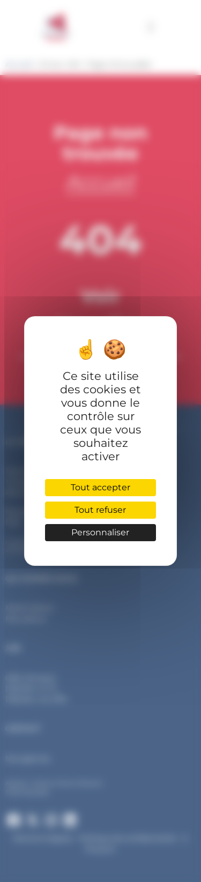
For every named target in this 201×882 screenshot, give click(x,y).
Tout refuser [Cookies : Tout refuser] (100, 510)
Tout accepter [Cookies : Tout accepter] (100, 487)
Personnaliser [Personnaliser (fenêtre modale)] (100, 532)
